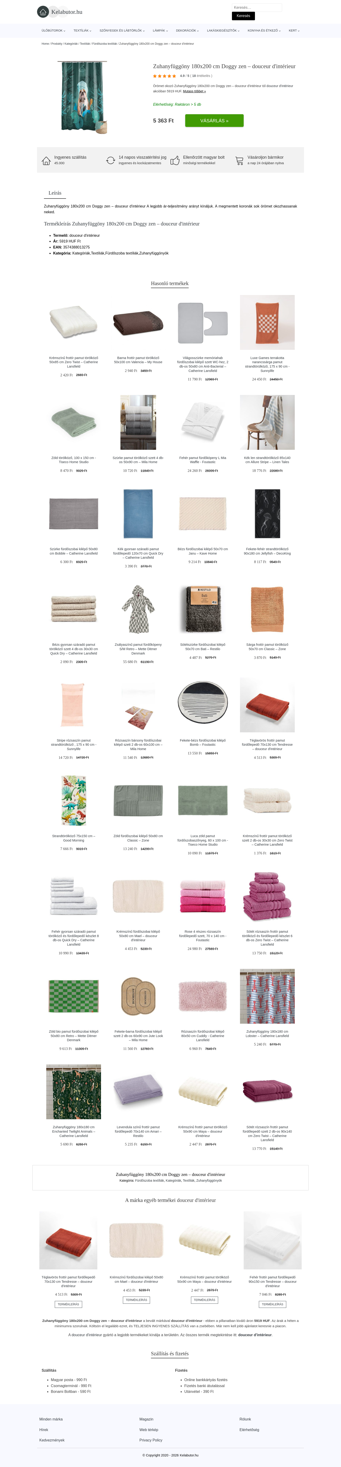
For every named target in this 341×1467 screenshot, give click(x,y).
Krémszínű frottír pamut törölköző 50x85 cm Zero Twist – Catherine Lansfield (73, 362)
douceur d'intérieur (279, 86)
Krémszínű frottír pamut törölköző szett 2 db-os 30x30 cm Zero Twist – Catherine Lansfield (267, 840)
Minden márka (51, 1419)
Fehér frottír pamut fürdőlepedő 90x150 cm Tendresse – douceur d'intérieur (273, 1281)
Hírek (43, 1430)
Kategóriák (71, 43)
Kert (293, 30)
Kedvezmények (51, 1440)
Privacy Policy (150, 1440)
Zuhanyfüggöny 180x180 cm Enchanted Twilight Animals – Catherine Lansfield (73, 1131)
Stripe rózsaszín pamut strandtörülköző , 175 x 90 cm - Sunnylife (73, 745)
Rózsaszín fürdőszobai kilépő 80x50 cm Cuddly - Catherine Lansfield (202, 1036)
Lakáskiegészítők (222, 30)
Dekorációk (186, 30)
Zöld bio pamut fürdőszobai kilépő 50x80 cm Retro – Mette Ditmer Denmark (73, 1036)
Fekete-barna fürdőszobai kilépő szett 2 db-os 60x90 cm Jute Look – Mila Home (138, 1036)
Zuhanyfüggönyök (209, 1180)
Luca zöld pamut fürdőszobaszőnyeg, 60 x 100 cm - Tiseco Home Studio (202, 840)
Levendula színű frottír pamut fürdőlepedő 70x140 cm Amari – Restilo (138, 1131)
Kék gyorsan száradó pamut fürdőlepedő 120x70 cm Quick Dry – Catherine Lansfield (138, 553)
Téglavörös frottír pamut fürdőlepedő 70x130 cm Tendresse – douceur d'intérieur (267, 745)
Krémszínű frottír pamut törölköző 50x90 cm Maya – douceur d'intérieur (202, 1131)
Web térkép (148, 1430)
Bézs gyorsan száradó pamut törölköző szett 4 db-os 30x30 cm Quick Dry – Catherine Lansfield (73, 649)
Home (45, 43)
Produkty (56, 43)
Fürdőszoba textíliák (104, 43)
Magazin (146, 1419)
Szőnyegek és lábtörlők (121, 30)
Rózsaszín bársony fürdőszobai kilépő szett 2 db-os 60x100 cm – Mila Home (138, 745)
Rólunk (245, 1419)
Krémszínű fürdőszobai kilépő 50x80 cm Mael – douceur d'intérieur (138, 936)
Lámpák (159, 30)
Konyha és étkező (263, 30)
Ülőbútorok (52, 30)
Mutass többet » (194, 91)
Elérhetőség (249, 1430)
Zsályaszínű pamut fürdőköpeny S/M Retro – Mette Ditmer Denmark (138, 649)
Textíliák (81, 30)
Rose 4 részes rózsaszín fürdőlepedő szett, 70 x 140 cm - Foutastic (202, 936)
